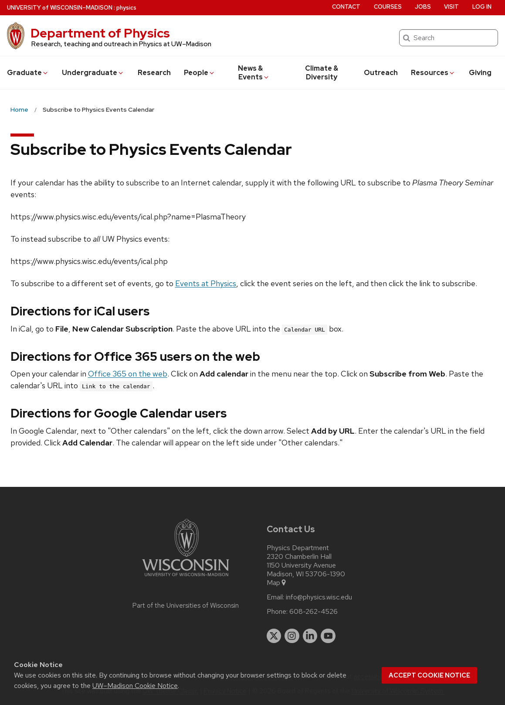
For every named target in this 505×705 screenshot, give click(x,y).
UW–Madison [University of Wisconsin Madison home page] (59, 7)
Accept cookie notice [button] (429, 675)
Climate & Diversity (321, 73)
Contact (346, 6)
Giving (480, 72)
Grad (28, 72)
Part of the (185, 605)
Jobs (423, 6)
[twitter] (274, 636)
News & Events (254, 73)
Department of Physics (100, 33)
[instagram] (292, 636)
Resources (433, 72)
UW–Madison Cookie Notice (135, 685)
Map (277, 582)
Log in (481, 6)
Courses (388, 6)
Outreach (381, 72)
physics (126, 7)
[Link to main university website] (185, 577)
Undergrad (93, 72)
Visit (451, 6)
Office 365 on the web (127, 374)
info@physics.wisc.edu (319, 597)
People (199, 72)
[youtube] (328, 636)
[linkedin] (310, 636)
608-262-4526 (313, 611)
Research (154, 72)
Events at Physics (205, 283)
